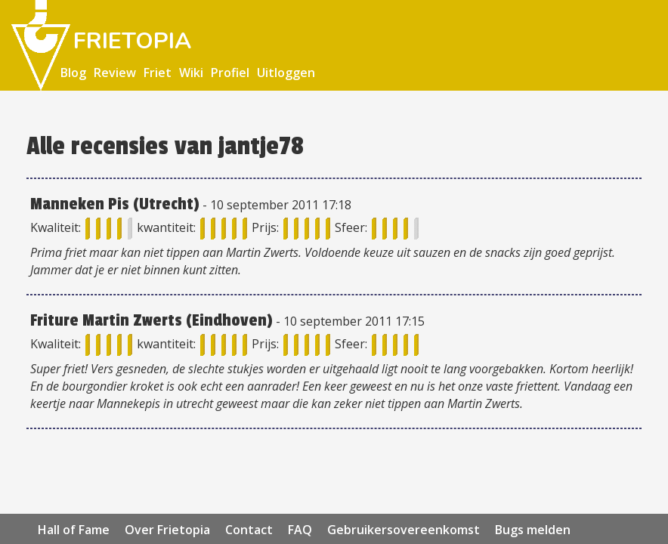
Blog (73, 72)
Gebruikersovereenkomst (403, 529)
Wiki (191, 72)
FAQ (300, 529)
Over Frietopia (167, 529)
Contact (249, 529)
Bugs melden (533, 529)
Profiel (230, 72)
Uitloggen (286, 72)
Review (115, 72)
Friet (158, 72)
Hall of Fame (74, 529)
